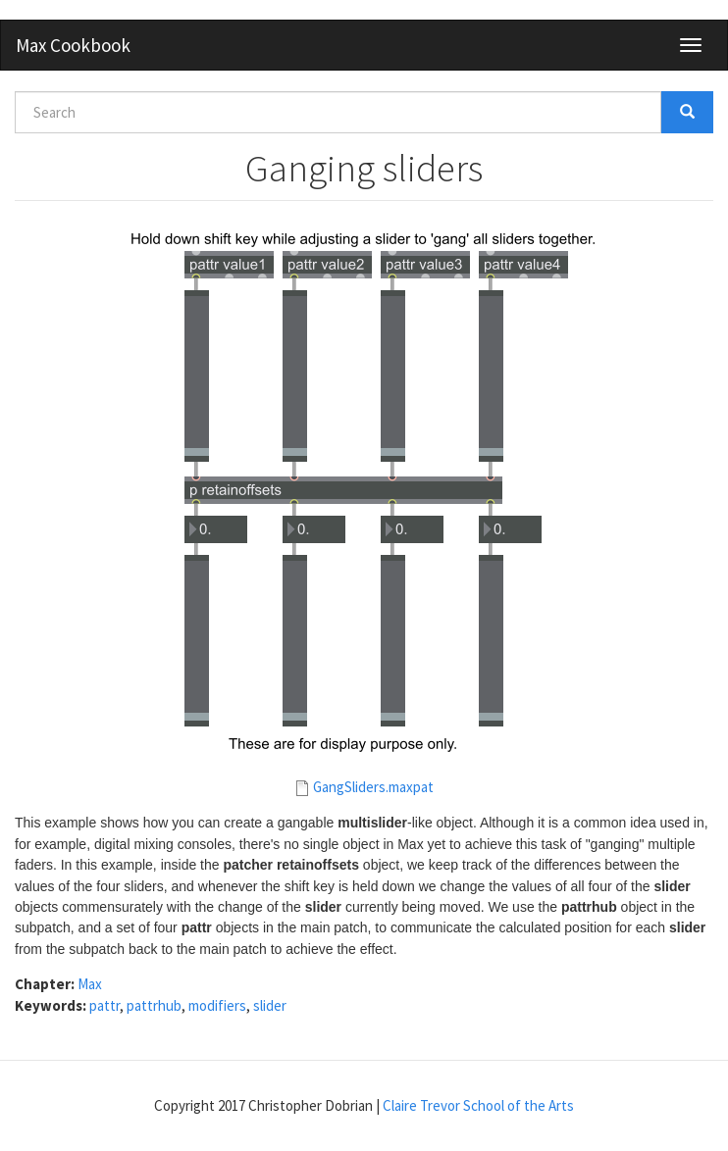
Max (90, 984)
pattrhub (154, 1005)
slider (269, 1005)
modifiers (217, 1005)
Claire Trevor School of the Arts (478, 1105)
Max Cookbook (73, 45)
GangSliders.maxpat (373, 786)
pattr (104, 1005)
